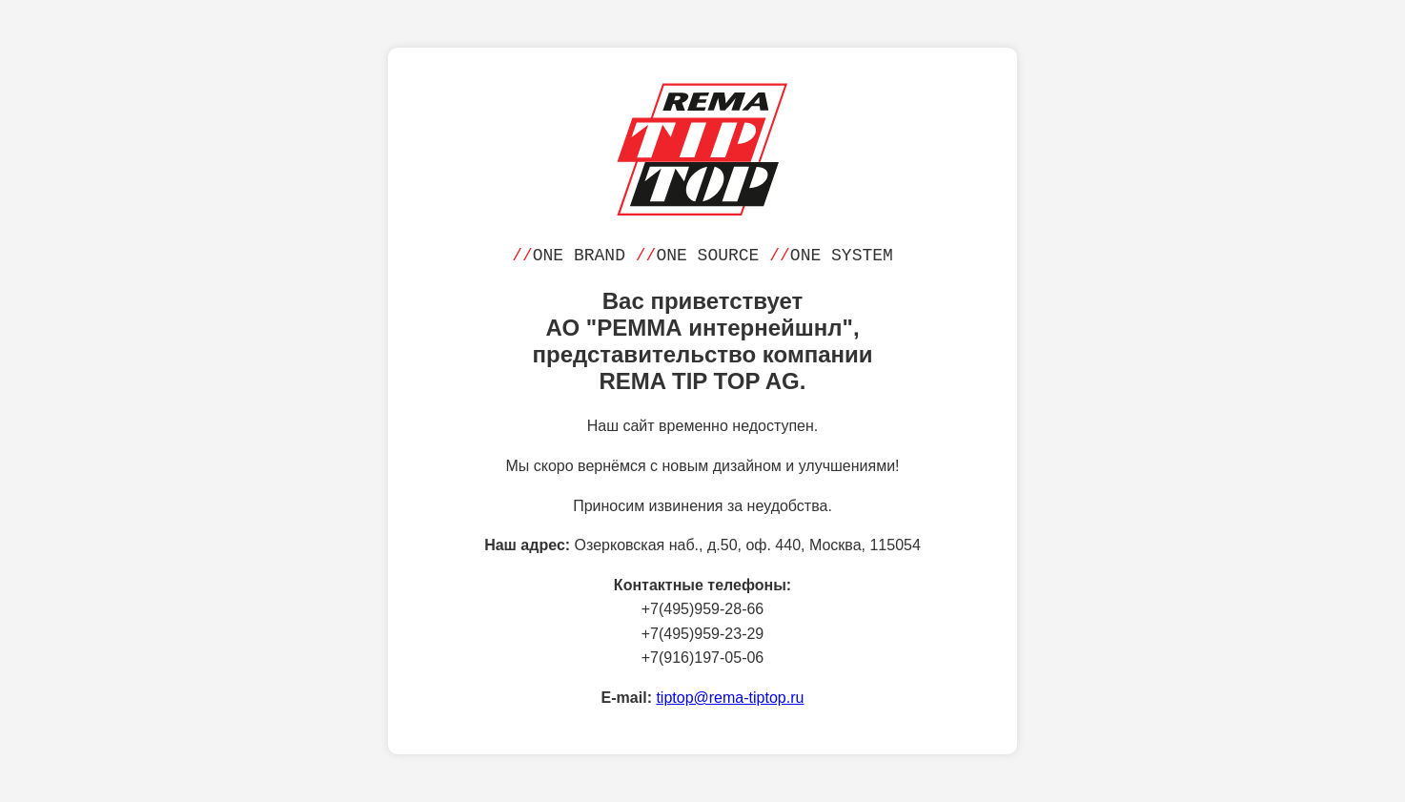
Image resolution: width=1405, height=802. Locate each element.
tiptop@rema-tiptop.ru (730, 697)
